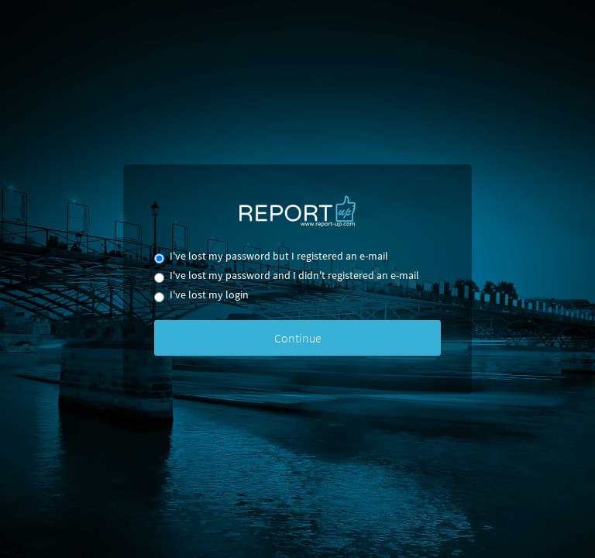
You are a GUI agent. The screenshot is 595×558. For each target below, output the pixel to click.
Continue (298, 338)
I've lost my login (201, 295)
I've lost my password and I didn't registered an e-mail (286, 276)
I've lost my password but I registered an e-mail (271, 257)
